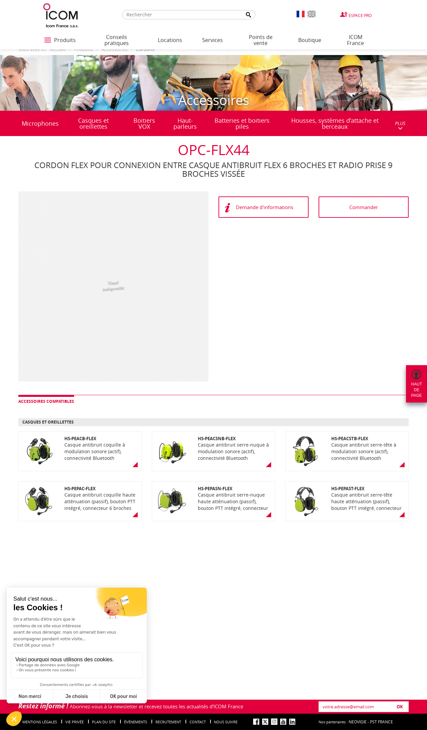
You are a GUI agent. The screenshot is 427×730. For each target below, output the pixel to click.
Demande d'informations (264, 207)
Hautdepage (416, 390)
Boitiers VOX (144, 123)
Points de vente (261, 40)
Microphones (40, 123)
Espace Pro (360, 15)
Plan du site (104, 721)
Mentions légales (39, 721)
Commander (363, 207)
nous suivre (226, 721)
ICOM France (355, 40)
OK (400, 707)
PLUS (400, 125)
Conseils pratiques (116, 40)
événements (135, 721)
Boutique (309, 40)
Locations (170, 40)
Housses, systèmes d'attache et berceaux (335, 123)
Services (212, 40)
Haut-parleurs (185, 123)
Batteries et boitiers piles (242, 123)
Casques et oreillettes (93, 123)
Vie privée (74, 721)
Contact (197, 721)
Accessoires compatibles (46, 401)
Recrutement (168, 721)
